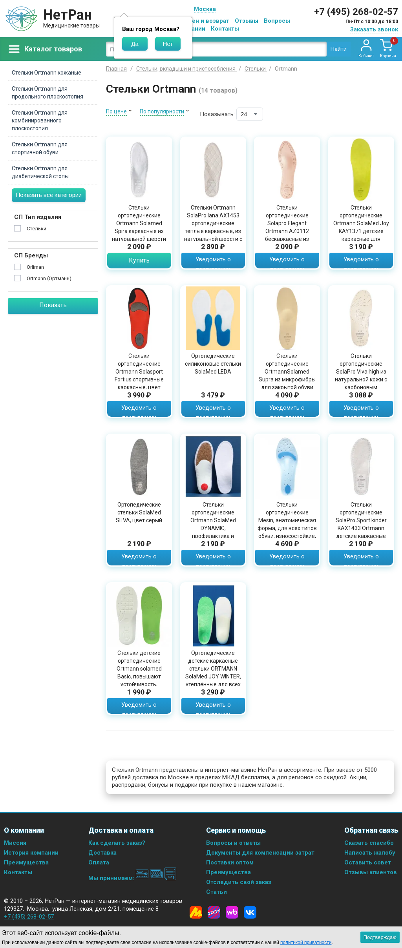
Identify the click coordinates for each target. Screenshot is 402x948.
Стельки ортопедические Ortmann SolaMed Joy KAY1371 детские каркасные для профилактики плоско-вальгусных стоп (361, 231)
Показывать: (217, 114)
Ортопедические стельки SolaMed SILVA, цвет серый (139, 512)
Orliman (35, 267)
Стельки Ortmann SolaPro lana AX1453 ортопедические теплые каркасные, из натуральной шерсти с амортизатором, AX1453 (213, 231)
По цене (116, 111)
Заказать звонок (374, 29)
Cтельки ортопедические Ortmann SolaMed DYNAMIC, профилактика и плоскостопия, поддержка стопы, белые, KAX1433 (213, 532)
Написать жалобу (369, 852)
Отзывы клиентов (370, 872)
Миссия (15, 842)
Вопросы (277, 20)
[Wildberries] (232, 912)
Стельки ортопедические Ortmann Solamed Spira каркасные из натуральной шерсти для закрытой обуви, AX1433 (139, 231)
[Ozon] (214, 912)
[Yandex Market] (196, 912)
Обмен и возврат (204, 20)
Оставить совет (367, 862)
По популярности (162, 111)
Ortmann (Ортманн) (49, 278)
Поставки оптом (230, 862)
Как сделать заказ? (116, 842)
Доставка (102, 852)
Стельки (36, 229)
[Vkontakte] (250, 912)
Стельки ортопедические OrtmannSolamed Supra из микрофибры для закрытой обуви (287, 371)
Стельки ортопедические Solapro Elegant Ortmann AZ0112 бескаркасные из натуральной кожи (287, 227)
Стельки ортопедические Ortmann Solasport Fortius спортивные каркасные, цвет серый (139, 375)
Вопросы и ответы (233, 842)
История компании (31, 852)
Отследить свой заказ (238, 882)
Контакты (225, 28)
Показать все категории (49, 195)
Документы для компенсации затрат (260, 852)
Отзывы (246, 20)
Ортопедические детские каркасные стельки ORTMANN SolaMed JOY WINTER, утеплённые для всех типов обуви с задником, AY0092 (213, 676)
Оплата (98, 862)
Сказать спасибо (369, 842)
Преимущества (26, 862)
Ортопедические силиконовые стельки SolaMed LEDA (213, 364)
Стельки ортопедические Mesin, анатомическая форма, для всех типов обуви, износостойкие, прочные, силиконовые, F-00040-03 (287, 532)
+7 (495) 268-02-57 (356, 11)
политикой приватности (305, 942)
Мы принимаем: (132, 878)
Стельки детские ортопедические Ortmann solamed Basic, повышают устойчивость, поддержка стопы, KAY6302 (139, 676)
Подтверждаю (380, 937)
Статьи (216, 891)
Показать (53, 305)
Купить (139, 260)
